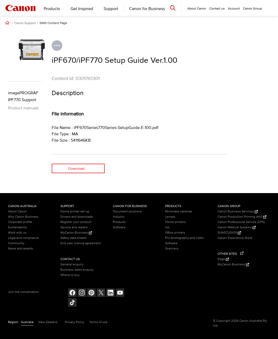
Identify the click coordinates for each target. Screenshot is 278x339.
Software (119, 227)
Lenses (170, 217)
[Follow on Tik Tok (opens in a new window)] (72, 303)
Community (16, 243)
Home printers (175, 222)
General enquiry (71, 264)
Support (111, 8)
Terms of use (98, 322)
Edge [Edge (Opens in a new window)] (223, 259)
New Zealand (47, 322)
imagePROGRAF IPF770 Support (23, 96)
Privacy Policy (74, 322)
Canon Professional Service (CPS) (241, 222)
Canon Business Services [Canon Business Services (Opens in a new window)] (238, 211)
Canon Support (25, 23)
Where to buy (70, 275)
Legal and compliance (23, 238)
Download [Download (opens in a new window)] (76, 168)
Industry (119, 217)
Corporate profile (20, 222)
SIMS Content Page (53, 23)
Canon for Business (147, 8)
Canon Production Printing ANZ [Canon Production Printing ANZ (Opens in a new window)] (242, 217)
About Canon (17, 211)
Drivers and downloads (76, 217)
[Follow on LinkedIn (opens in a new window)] (110, 293)
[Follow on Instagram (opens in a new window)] (82, 293)
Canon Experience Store (235, 238)
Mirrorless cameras (178, 211)
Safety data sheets (73, 238)
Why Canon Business (23, 217)
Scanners (171, 249)
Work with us (17, 233)
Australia (27, 322)
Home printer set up (74, 211)
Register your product (75, 222)
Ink (167, 227)
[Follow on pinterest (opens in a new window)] (91, 293)
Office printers (175, 233)
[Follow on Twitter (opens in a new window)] (101, 293)
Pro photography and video (184, 238)
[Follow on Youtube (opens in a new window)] (120, 293)
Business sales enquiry (77, 270)
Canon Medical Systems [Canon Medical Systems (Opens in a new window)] (237, 227)
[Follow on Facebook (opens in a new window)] (72, 293)
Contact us (217, 9)
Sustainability (17, 227)
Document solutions (127, 211)
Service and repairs (74, 227)
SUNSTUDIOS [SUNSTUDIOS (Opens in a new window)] (229, 233)
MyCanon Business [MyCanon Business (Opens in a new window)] (76, 233)
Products (52, 8)
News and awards (20, 249)
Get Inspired (81, 8)
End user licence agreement (80, 243)
